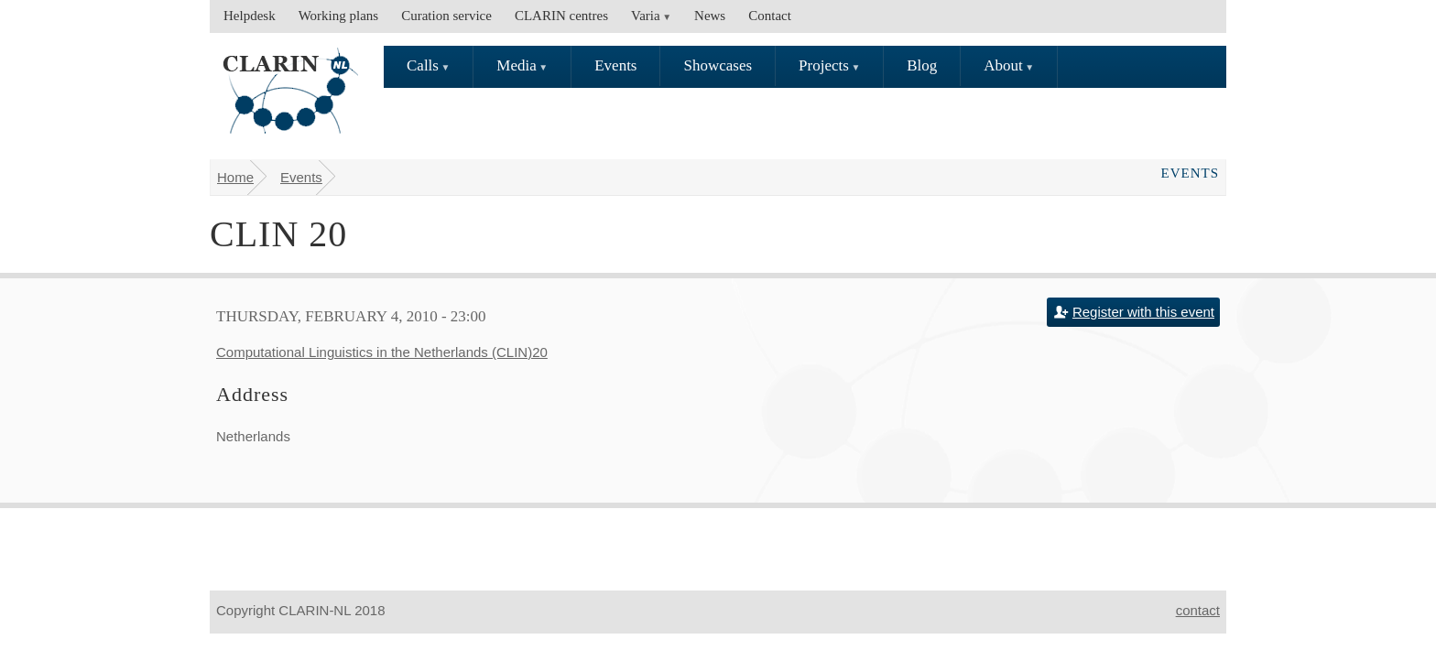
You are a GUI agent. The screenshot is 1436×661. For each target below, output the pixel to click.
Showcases (717, 65)
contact (1198, 610)
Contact (769, 15)
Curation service (446, 15)
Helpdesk (249, 15)
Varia (645, 15)
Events (615, 65)
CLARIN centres (561, 15)
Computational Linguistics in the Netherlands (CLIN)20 (382, 352)
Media (516, 65)
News (709, 15)
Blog (922, 65)
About (1003, 65)
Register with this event (1143, 312)
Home (235, 177)
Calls (423, 65)
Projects (824, 65)
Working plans (339, 15)
